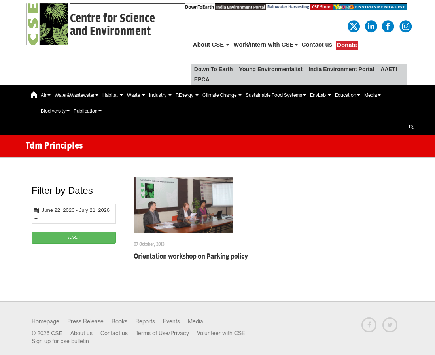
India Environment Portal (341, 69)
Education (347, 95)
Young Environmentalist (271, 69)
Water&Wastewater (76, 95)
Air (46, 95)
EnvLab (320, 95)
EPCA (202, 79)
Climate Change (222, 95)
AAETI (388, 69)
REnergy (187, 95)
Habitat (112, 95)
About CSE (211, 44)
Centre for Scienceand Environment (112, 24)
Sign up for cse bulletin (60, 341)
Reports (145, 321)
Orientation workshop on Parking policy (191, 257)
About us (81, 333)
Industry (160, 95)
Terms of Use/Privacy (162, 333)
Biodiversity (55, 111)
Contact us (317, 44)
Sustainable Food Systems (276, 95)
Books (119, 321)
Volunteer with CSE (221, 333)
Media (372, 95)
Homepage (45, 321)
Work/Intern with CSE (265, 44)
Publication (88, 111)
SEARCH (74, 237)
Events (171, 321)
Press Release (85, 321)
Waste (136, 95)
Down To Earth (213, 69)
